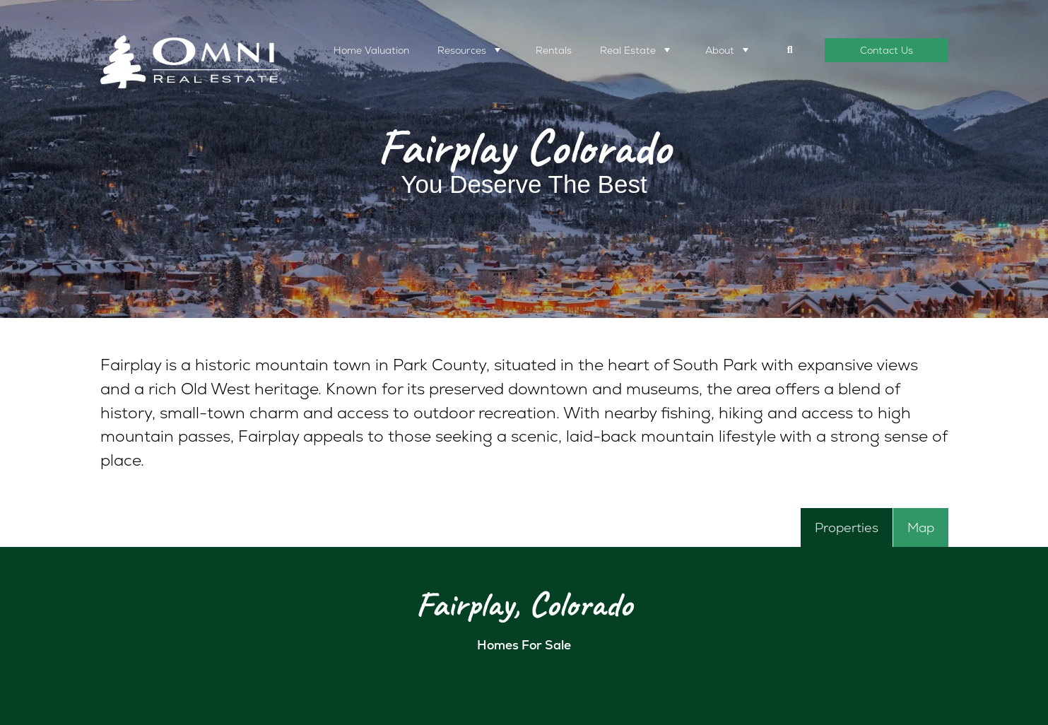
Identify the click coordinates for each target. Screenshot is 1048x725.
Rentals (554, 50)
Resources (461, 50)
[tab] (847, 527)
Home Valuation (371, 50)
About (719, 50)
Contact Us (886, 50)
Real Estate (628, 50)
